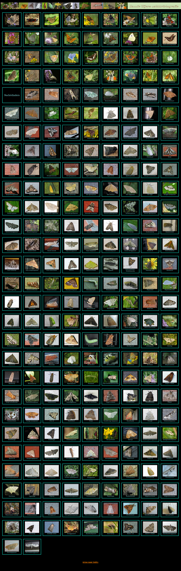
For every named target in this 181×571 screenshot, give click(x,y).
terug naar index (90, 562)
